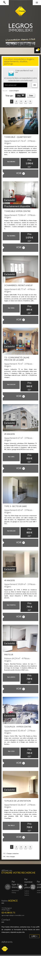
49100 (38, 892)
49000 (38, 890)
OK (34, 85)
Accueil (5, 90)
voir (20, 173)
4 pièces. (26, 895)
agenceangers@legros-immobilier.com (13, 915)
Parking (14, 892)
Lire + (34, 936)
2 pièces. (26, 891)
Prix (20, 96)
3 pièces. (26, 893)
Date (31, 96)
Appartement (15, 890)
